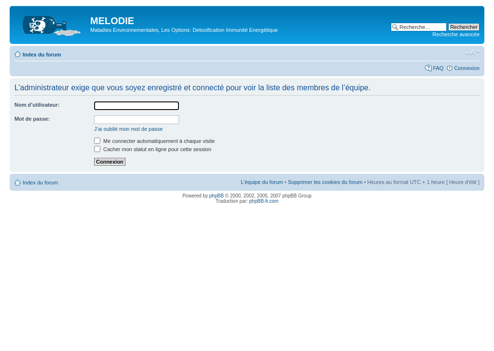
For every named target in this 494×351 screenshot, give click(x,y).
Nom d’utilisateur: (37, 105)
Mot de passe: (32, 119)
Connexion (467, 68)
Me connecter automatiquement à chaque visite (154, 141)
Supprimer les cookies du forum (325, 182)
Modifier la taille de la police (473, 52)
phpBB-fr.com (264, 201)
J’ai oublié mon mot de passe (128, 129)
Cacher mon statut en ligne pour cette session (152, 149)
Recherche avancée (456, 34)
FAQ (438, 68)
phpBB (216, 195)
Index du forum (42, 54)
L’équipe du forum (262, 182)
